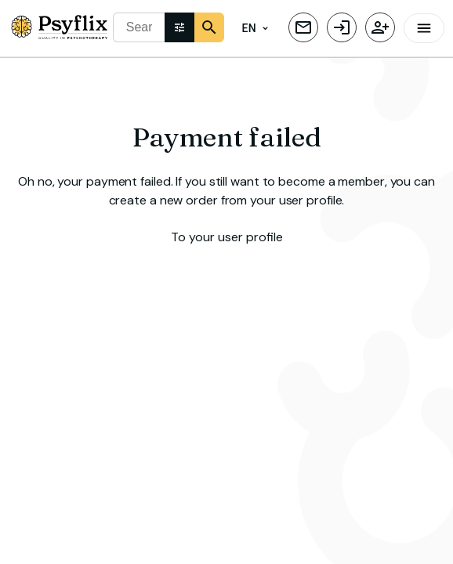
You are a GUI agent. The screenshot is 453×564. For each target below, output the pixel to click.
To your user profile (226, 235)
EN (255, 28)
